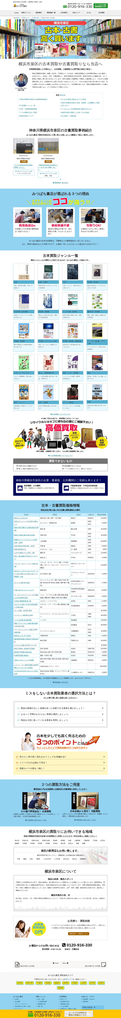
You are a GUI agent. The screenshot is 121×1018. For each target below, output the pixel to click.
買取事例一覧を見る (61, 183)
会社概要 (17, 1001)
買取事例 (85, 1001)
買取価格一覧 (41, 1004)
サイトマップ (19, 1008)
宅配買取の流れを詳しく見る (86, 820)
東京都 (19, 983)
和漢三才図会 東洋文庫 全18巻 (24, 535)
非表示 (62, 95)
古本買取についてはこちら (61, 414)
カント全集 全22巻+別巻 (23, 610)
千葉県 (39, 983)
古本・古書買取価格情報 (28, 109)
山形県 (83, 983)
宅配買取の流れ (64, 1004)
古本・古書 (41, 999)
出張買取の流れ (64, 1001)
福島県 (56, 983)
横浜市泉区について (26, 116)
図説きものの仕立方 (21, 518)
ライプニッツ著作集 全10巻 (23, 615)
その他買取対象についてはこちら (61, 455)
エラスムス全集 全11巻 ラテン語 (25, 645)
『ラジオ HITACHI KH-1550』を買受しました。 (23, 166)
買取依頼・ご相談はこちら (79, 933)
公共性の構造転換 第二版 (22, 601)
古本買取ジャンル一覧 (27, 105)
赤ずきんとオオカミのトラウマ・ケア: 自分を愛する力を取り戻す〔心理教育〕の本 (26, 573)
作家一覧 (40, 1006)
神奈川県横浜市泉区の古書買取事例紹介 (33, 99)
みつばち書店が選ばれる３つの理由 (73, 99)
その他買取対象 (42, 1001)
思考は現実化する (20, 549)
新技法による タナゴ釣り (22, 635)
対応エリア (26, 18)
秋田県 (101, 983)
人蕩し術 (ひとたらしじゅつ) (24, 590)
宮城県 (74, 983)
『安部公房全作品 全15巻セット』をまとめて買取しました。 (48, 167)
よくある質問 (64, 1006)
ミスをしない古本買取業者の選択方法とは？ (76, 109)
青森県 (60, 988)
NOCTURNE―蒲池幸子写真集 (24, 648)
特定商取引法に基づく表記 (23, 1006)
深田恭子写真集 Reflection (23, 652)
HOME (17, 18)
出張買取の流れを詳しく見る (37, 820)
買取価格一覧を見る (61, 682)
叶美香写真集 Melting (21, 655)
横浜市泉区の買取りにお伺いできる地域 (74, 112)
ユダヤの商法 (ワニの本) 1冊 (24, 553)
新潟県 (65, 983)
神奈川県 (36, 18)
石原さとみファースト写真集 (24, 660)
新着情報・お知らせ (89, 999)
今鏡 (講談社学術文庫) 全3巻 (24, 546)
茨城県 (48, 983)
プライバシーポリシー (21, 1004)
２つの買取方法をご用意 (28, 112)
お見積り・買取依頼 (68, 116)
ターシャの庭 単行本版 (22, 582)
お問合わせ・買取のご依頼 (68, 1008)
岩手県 (92, 983)
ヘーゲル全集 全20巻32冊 (22, 620)
